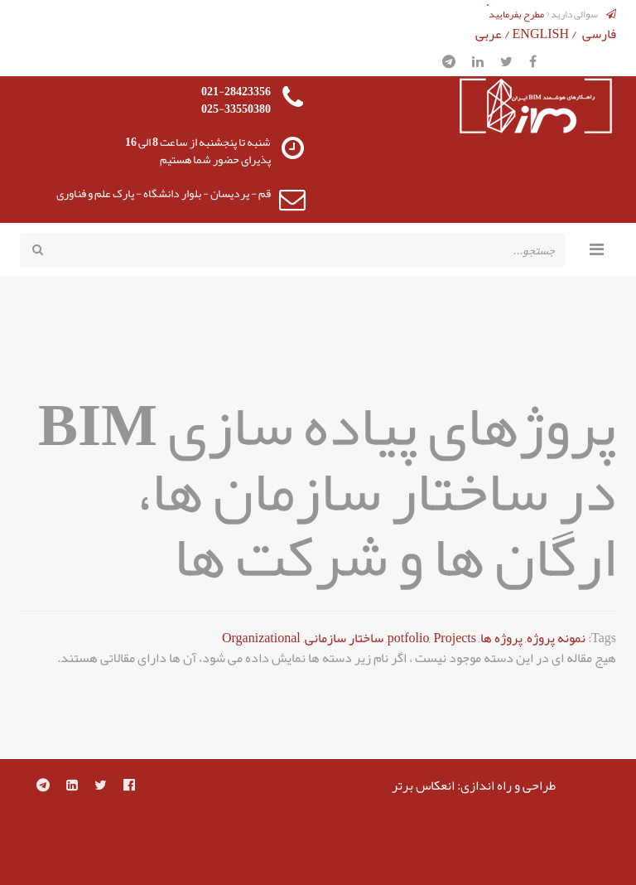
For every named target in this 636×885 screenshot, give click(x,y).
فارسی (599, 34)
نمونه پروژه (556, 638)
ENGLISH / (546, 34)
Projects (454, 638)
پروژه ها (501, 638)
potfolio (409, 638)
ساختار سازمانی (344, 638)
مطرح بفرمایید (516, 14)
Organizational (261, 638)
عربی (488, 34)
